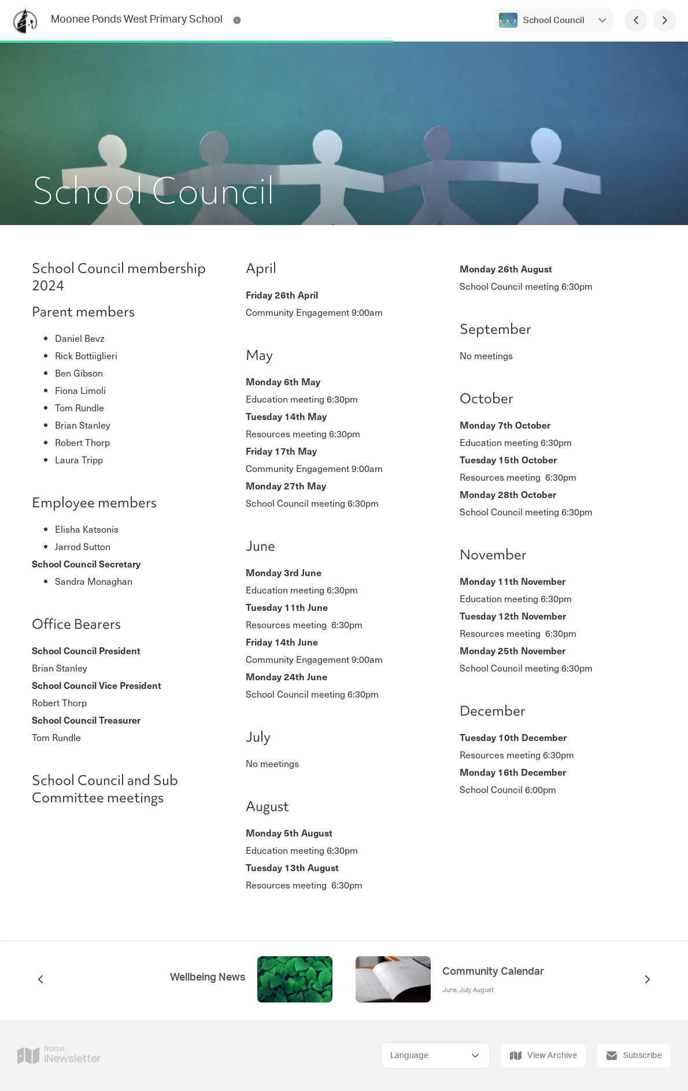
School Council (554, 20)
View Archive (543, 1055)
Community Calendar (493, 972)
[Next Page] (664, 20)
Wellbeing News (208, 977)
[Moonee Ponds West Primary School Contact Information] (237, 20)
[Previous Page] (636, 20)
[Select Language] (436, 1055)
